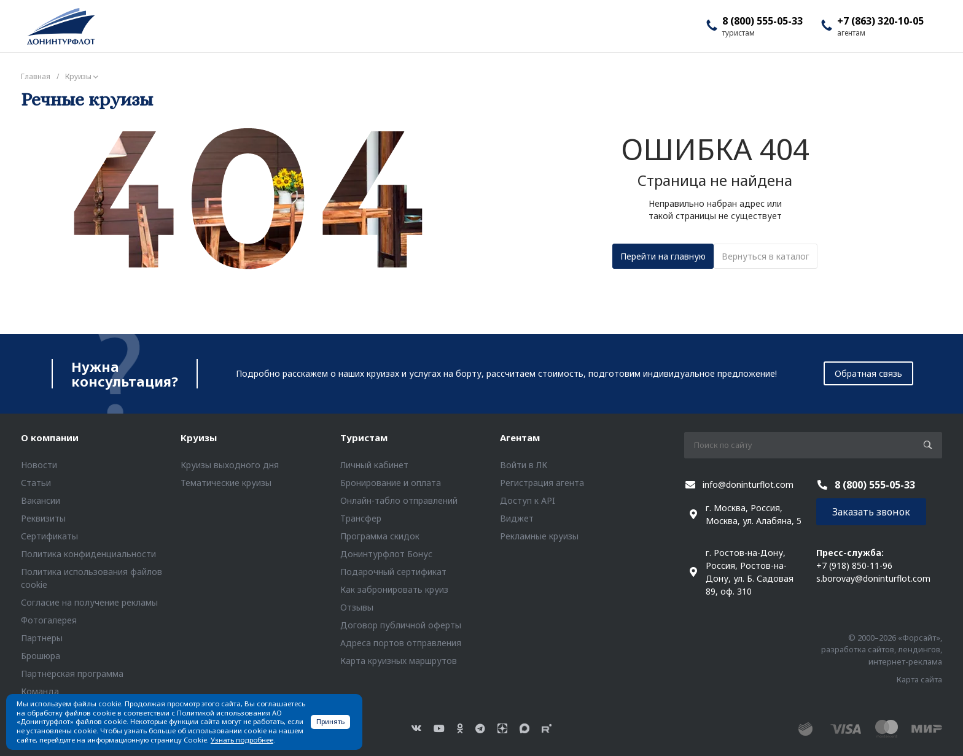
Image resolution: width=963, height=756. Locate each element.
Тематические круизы (226, 482)
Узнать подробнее (242, 739)
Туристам (364, 437)
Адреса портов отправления (400, 643)
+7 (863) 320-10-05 (880, 21)
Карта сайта (919, 679)
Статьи (36, 482)
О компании (50, 437)
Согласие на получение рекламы (89, 602)
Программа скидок (379, 536)
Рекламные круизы (539, 536)
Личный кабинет (374, 465)
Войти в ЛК (523, 465)
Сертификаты (49, 536)
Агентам (520, 437)
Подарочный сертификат (393, 571)
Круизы (199, 437)
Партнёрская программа (72, 673)
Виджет (517, 518)
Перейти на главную (663, 256)
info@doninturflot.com (748, 484)
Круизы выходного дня (230, 465)
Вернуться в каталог (765, 256)
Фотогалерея (49, 620)
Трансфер (360, 518)
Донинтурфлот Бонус (386, 554)
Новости (39, 465)
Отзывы (356, 607)
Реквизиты (43, 518)
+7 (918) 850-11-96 (854, 565)
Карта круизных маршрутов (398, 660)
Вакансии (40, 500)
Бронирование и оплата (390, 482)
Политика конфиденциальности (88, 554)
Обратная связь (868, 373)
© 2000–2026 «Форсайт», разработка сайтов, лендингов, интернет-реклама (881, 649)
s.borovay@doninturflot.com (873, 578)
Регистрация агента (542, 482)
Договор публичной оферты (400, 625)
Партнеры (42, 638)
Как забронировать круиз (394, 589)
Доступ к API (527, 500)
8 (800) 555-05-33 (762, 21)
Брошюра (40, 656)
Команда (40, 691)
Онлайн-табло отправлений (399, 500)
